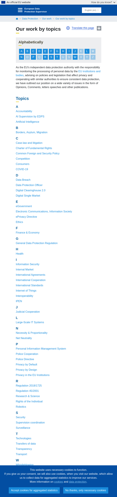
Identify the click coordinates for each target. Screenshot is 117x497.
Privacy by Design (26, 369)
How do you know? (103, 2)
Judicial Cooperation (28, 311)
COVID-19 (22, 169)
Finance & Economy (28, 232)
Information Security (27, 264)
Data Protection (30, 18)
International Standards (29, 285)
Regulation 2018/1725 (29, 385)
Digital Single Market (28, 195)
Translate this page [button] (83, 28)
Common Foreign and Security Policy (38, 153)
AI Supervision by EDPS (30, 116)
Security (20, 417)
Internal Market (25, 269)
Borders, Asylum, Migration (31, 132)
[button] (68, 28)
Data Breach (23, 179)
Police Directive (25, 359)
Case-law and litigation (29, 142)
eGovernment (24, 206)
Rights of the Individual (29, 401)
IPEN (19, 301)
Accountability (24, 111)
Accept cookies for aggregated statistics (34, 490)
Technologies (23, 438)
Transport (21, 454)
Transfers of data (26, 443)
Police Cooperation (27, 354)
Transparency (24, 449)
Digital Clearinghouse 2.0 (31, 190)
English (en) (91, 10)
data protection (78, 481)
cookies (58, 481)
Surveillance (23, 427)
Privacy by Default (26, 364)
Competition (23, 158)
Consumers (22, 164)
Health (19, 253)
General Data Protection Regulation (37, 243)
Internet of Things (26, 290)
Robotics (21, 406)
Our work (46, 18)
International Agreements (30, 274)
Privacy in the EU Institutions (33, 375)
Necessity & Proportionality (31, 332)
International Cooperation (31, 280)
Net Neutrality (24, 338)
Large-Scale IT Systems (30, 322)
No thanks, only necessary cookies (85, 490)
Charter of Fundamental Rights (34, 148)
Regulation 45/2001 (27, 390)
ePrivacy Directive (26, 216)
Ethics (19, 222)
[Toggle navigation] (20, 10)
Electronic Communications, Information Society (44, 211)
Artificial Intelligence (27, 121)
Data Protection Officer (29, 185)
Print (99, 28)
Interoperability (24, 296)
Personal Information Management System (41, 348)
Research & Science (28, 396)
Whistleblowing (25, 464)
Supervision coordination (30, 422)
